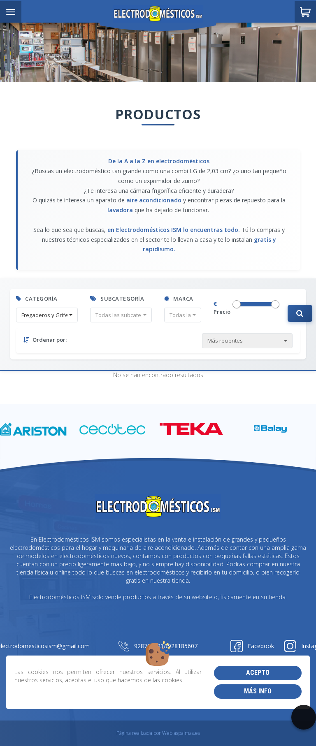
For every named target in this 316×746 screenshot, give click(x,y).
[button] (47, 315)
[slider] (236, 304)
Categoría (37, 298)
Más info (258, 691)
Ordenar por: (45, 339)
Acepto (258, 672)
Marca (178, 298)
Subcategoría (117, 298)
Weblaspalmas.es (181, 733)
